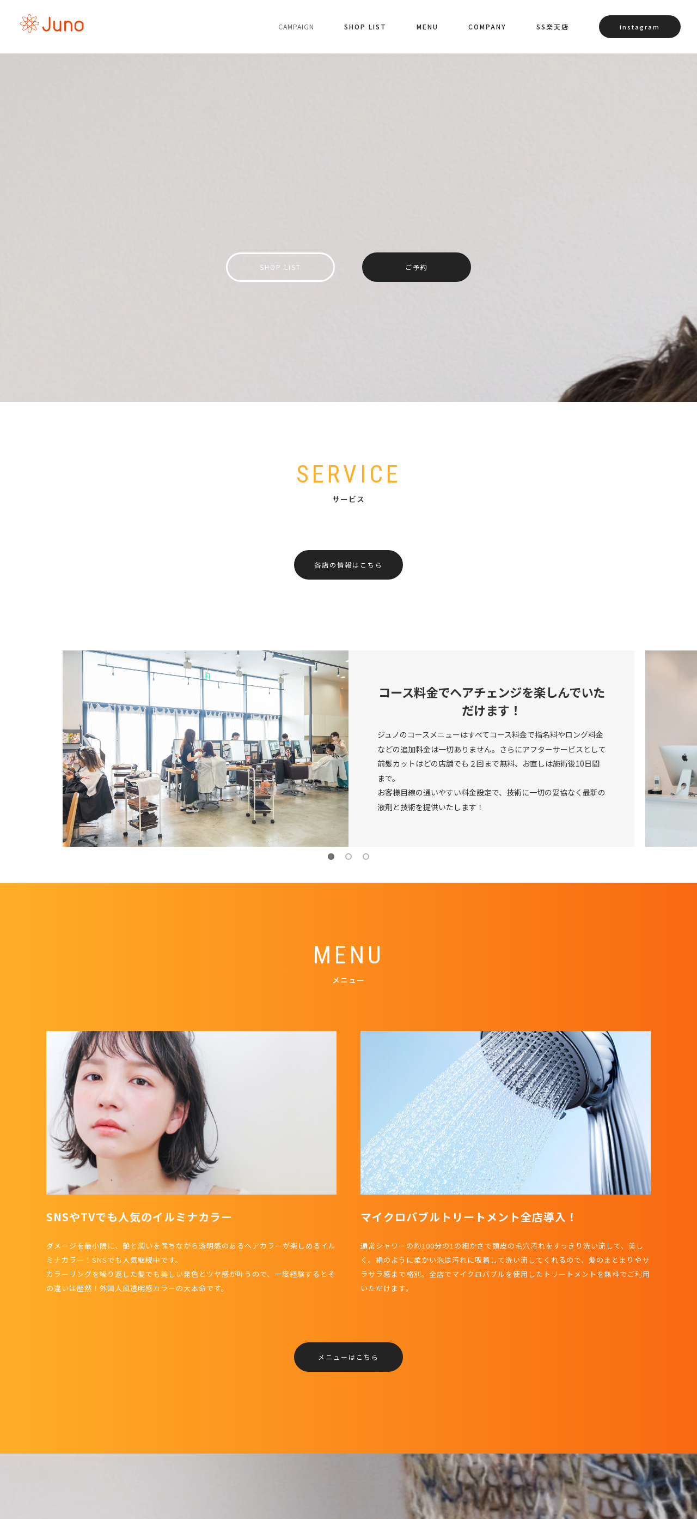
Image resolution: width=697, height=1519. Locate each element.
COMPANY (487, 26)
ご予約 (416, 267)
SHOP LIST (365, 26)
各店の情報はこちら (348, 564)
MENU (427, 26)
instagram (640, 26)
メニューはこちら (348, 1356)
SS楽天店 (552, 26)
